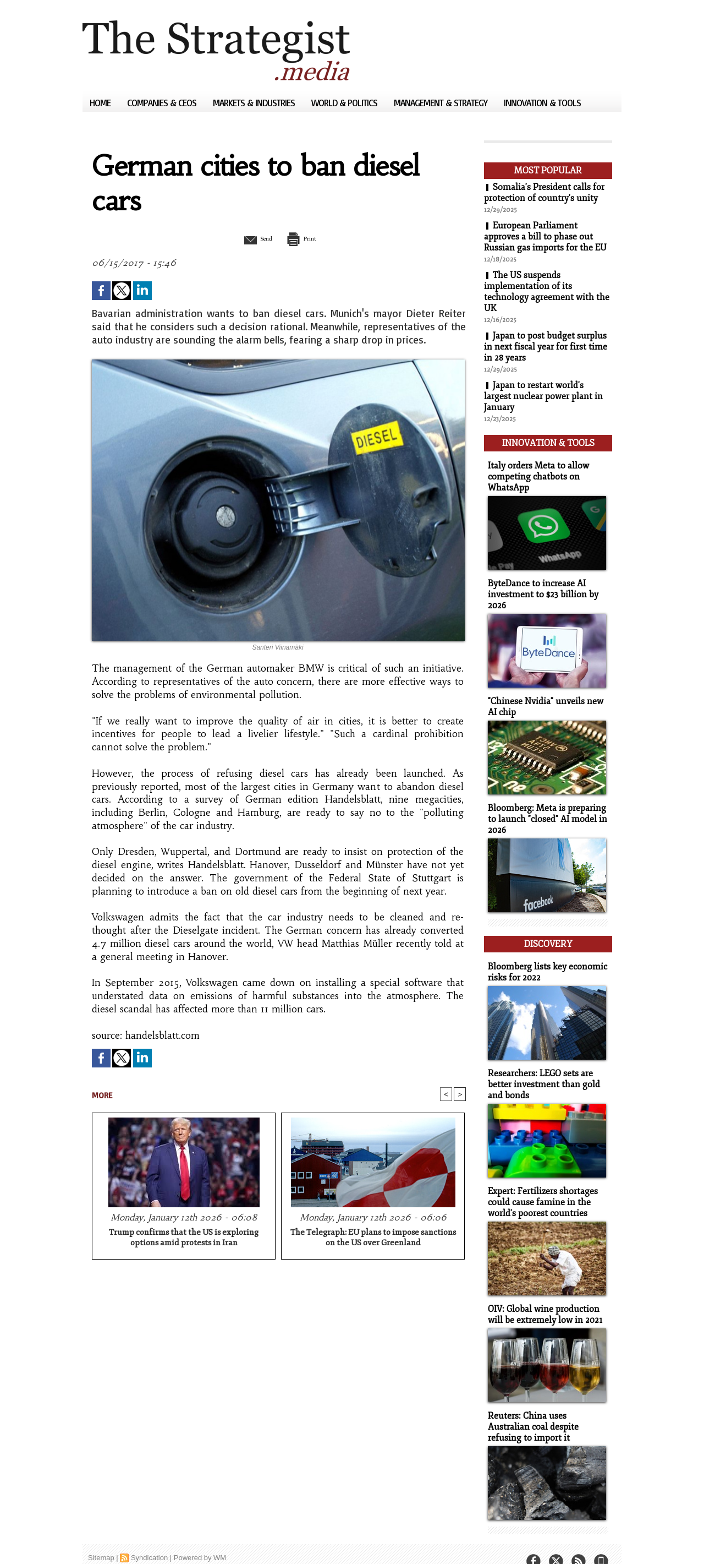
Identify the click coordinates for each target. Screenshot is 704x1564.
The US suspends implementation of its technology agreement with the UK (546, 292)
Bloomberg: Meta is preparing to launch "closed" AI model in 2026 (548, 811)
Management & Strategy (442, 102)
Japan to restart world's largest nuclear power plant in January (543, 396)
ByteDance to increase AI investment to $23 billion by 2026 (539, 589)
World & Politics (345, 102)
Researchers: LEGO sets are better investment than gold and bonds (540, 1071)
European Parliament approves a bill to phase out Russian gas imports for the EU (546, 236)
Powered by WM (200, 1539)
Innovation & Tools (542, 102)
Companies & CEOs (163, 102)
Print (306, 238)
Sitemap (101, 1539)
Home (101, 102)
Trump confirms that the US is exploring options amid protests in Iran (183, 1238)
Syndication (149, 1539)
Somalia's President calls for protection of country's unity (544, 193)
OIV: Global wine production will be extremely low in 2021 (542, 1298)
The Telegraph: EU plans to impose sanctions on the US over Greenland (373, 1238)
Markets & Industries (255, 102)
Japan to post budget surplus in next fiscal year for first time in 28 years (545, 346)
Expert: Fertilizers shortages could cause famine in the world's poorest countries (540, 1187)
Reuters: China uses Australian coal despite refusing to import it (545, 1409)
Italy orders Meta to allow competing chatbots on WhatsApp (536, 473)
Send (251, 238)
